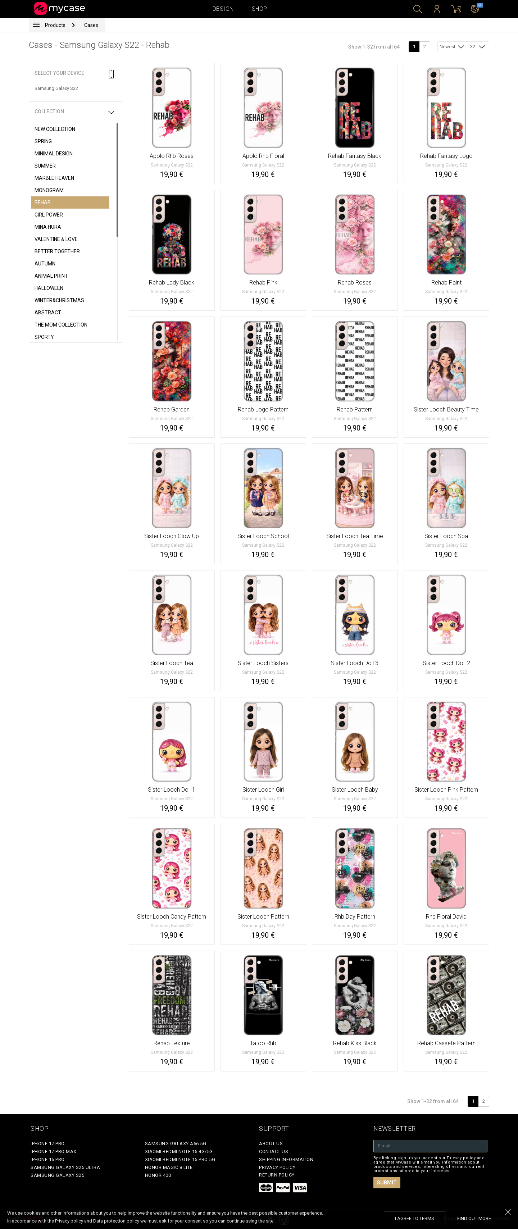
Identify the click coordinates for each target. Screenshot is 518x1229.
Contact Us (273, 1151)
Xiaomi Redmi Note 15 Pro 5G (180, 1159)
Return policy (277, 1175)
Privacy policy (277, 1167)
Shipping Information (286, 1159)
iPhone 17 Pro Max (54, 1151)
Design (223, 8)
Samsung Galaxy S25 (57, 1175)
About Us (271, 1143)
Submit (387, 1182)
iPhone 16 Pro (48, 1159)
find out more (474, 1218)
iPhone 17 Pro (48, 1143)
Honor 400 (158, 1175)
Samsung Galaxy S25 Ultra (65, 1167)
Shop (259, 8)
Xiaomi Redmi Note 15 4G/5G (179, 1151)
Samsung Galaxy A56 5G (175, 1143)
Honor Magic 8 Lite (169, 1167)
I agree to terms (414, 1218)
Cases (91, 25)
